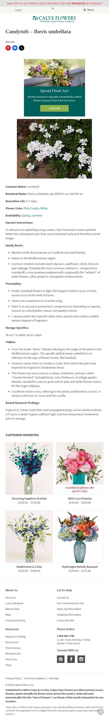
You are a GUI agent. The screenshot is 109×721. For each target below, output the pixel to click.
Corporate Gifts (65, 620)
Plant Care (11, 659)
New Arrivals (12, 609)
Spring (26, 215)
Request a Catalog (16, 636)
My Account (12, 642)
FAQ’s (9, 665)
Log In (18, 9)
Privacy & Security (15, 620)
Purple (35, 208)
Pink (26, 208)
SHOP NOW (54, 108)
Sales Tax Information (69, 609)
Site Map (54, 678)
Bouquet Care (13, 653)
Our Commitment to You (70, 603)
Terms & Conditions (35, 678)
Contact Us (63, 597)
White (44, 208)
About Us (11, 597)
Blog (8, 614)
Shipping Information (69, 614)
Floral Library (13, 647)
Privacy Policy (13, 678)
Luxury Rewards (14, 603)
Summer (36, 215)
